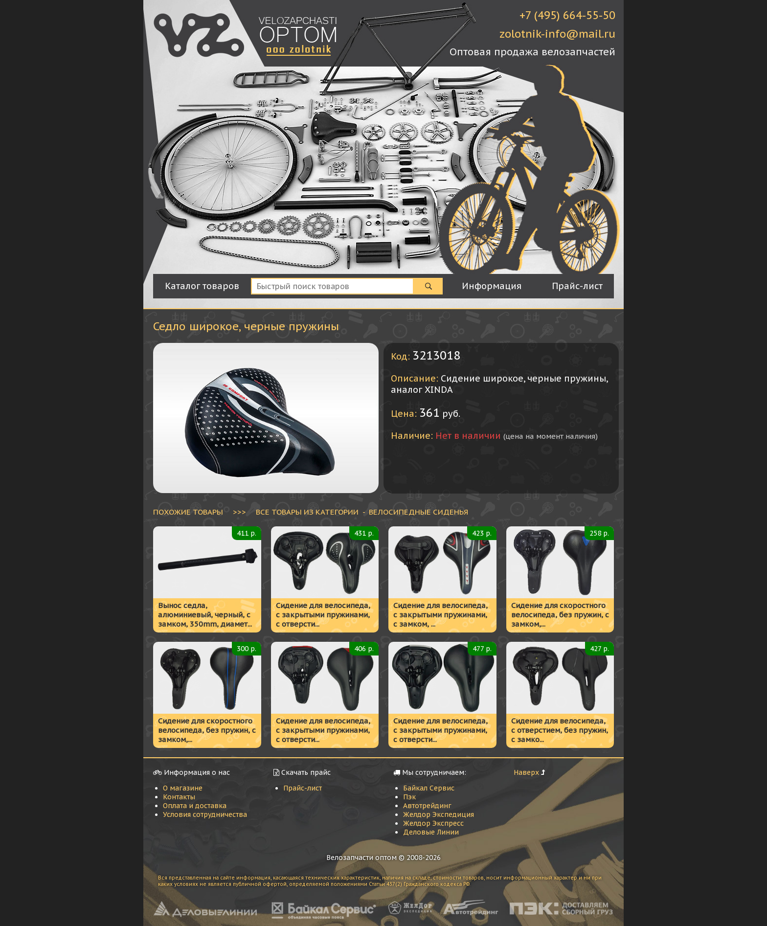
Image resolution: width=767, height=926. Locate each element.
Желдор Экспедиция (438, 814)
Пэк (409, 796)
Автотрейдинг (427, 805)
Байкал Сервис (428, 788)
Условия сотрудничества (205, 814)
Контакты (179, 796)
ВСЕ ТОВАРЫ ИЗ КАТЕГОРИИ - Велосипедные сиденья (362, 512)
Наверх (526, 772)
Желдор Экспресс (433, 823)
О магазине (183, 788)
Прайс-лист (302, 788)
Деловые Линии (431, 832)
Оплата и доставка (194, 805)
